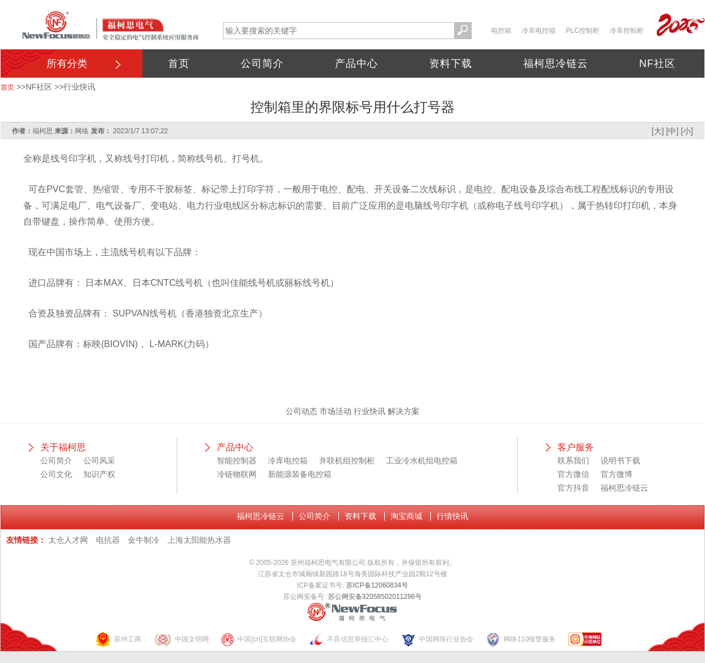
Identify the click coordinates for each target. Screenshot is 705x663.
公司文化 (56, 474)
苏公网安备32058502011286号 (375, 597)
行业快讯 (79, 86)
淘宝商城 (406, 516)
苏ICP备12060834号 (377, 585)
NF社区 (657, 63)
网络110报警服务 (520, 639)
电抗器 (108, 539)
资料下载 (450, 63)
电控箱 (501, 31)
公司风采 (99, 460)
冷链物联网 (237, 474)
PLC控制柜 (582, 31)
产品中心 (356, 63)
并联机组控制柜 (347, 460)
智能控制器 (237, 460)
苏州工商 (118, 639)
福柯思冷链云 (555, 63)
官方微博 (616, 474)
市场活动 (335, 411)
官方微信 (573, 474)
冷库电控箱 (539, 31)
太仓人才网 (68, 539)
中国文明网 (181, 639)
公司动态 (301, 411)
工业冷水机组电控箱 (422, 460)
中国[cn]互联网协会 (258, 639)
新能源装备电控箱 (299, 474)
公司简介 (262, 63)
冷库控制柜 (627, 31)
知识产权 (99, 474)
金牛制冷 (144, 539)
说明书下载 (620, 460)
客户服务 (575, 447)
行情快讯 (452, 516)
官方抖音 (573, 487)
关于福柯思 (63, 447)
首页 (179, 63)
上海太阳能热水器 (199, 539)
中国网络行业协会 (437, 639)
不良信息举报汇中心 (348, 639)
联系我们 (573, 460)
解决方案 (403, 411)
